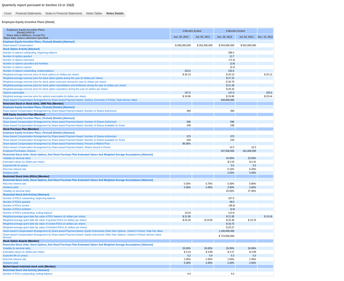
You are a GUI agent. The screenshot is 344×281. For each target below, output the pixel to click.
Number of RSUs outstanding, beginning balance (29, 198)
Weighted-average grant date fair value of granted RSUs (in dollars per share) (44, 220)
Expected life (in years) (15, 165)
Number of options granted (17, 56)
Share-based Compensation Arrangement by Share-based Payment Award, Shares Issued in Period (56, 147)
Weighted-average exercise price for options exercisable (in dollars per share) (44, 96)
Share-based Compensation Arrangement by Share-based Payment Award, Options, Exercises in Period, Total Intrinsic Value (70, 100)
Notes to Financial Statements (64, 13)
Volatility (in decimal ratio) (17, 158)
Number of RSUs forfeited (17, 209)
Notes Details (115, 13)
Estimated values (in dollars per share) (23, 161)
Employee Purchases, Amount (19, 150)
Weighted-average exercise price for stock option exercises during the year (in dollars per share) (54, 81)
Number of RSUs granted (16, 201)
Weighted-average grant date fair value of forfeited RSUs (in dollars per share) (45, 227)
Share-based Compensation (18, 45)
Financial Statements (28, 13)
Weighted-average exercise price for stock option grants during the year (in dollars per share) (53, 78)
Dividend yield (10, 172)
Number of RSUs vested (16, 205)
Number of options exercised (18, 59)
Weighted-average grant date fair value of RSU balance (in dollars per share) (44, 216)
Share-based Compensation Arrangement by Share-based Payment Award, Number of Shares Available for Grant (64, 125)
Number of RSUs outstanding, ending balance (27, 212)
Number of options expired (17, 67)
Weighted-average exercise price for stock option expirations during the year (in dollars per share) (55, 89)
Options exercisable (13, 92)
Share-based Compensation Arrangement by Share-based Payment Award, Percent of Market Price (56, 143)
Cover (7, 13)
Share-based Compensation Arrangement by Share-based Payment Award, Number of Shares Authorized (59, 110)
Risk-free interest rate (14, 169)
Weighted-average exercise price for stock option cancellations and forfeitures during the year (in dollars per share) (64, 85)
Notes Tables (94, 13)
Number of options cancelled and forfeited (25, 63)
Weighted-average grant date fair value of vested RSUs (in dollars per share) (44, 223)
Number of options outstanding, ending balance (28, 70)
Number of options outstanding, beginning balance (30, 52)
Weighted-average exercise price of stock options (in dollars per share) (41, 74)
